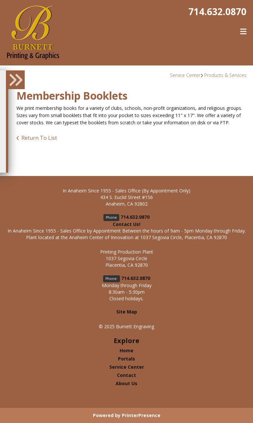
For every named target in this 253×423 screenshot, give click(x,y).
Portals (126, 359)
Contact (126, 375)
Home (126, 350)
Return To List (39, 137)
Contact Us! (126, 224)
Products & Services (225, 75)
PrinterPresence (141, 415)
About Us (126, 383)
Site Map (126, 312)
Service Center (185, 75)
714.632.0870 (217, 11)
